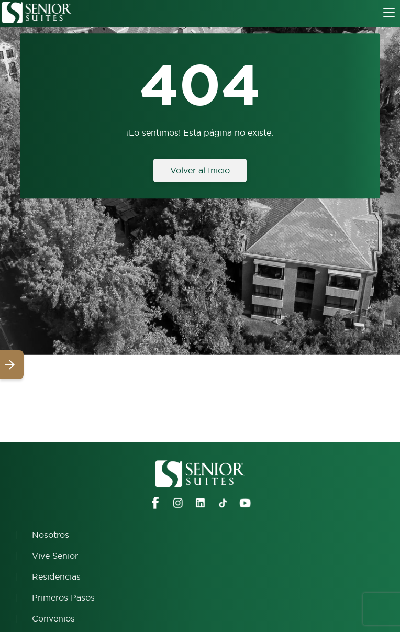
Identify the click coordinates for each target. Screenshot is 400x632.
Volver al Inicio (200, 170)
